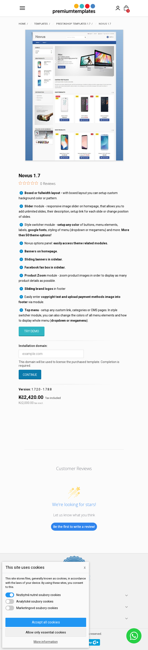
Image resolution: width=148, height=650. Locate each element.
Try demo (31, 331)
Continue (30, 374)
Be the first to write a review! (74, 527)
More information (46, 641)
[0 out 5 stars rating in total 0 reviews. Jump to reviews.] (37, 183)
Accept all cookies (46, 622)
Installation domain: (33, 346)
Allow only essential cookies (46, 632)
